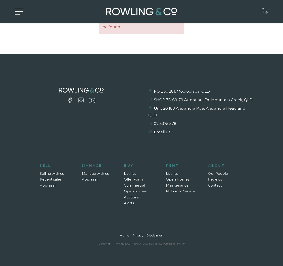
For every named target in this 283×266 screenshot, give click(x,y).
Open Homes (177, 179)
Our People (218, 173)
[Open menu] (19, 12)
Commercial (134, 185)
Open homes (135, 191)
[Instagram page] (82, 101)
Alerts (129, 203)
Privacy (137, 235)
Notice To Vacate (180, 191)
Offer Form (133, 179)
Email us (162, 132)
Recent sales (51, 179)
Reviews (215, 179)
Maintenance (177, 185)
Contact (215, 185)
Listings (130, 173)
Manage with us (95, 173)
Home (124, 235)
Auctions (131, 197)
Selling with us (52, 173)
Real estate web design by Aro (167, 243)
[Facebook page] (71, 101)
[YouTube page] (92, 101)
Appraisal (47, 185)
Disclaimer (154, 235)
